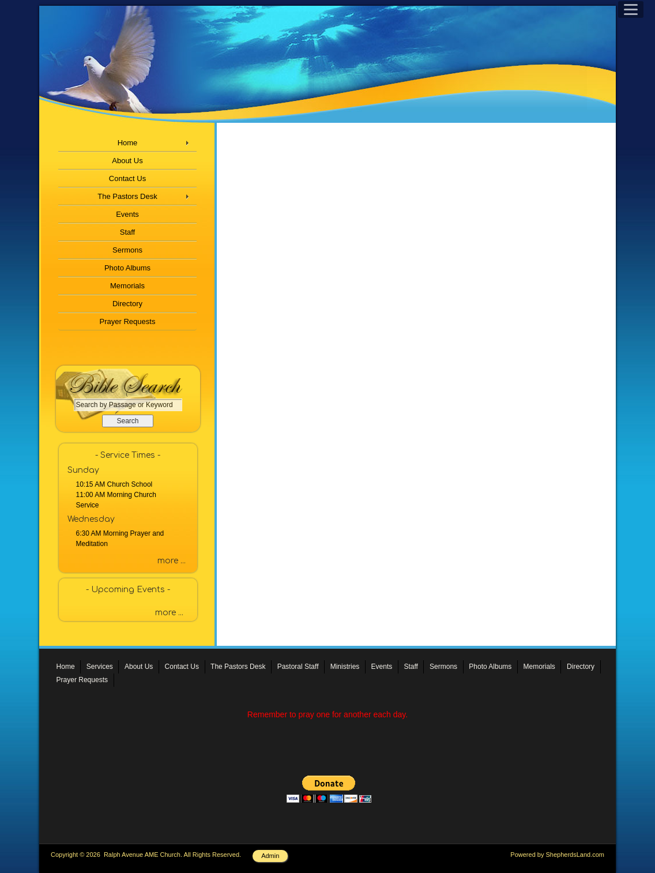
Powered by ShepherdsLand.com (557, 854)
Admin (270, 855)
